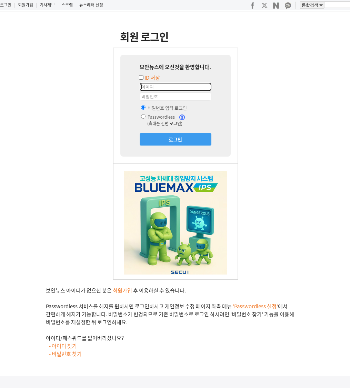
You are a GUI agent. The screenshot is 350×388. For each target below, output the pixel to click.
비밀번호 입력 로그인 (164, 108)
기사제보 (47, 5)
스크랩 (67, 5)
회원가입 (25, 5)
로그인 (5, 5)
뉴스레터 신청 (91, 5)
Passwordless (158, 116)
